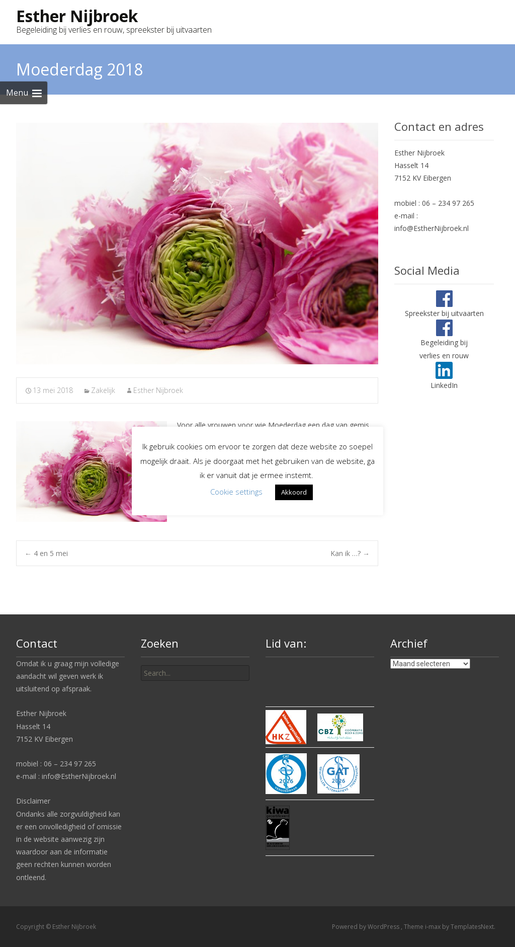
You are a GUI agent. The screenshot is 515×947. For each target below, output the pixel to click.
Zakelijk (103, 390)
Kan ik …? (350, 553)
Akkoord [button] (294, 492)
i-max (433, 926)
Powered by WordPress (366, 926)
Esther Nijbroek (158, 390)
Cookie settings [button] (236, 492)
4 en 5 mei (46, 553)
